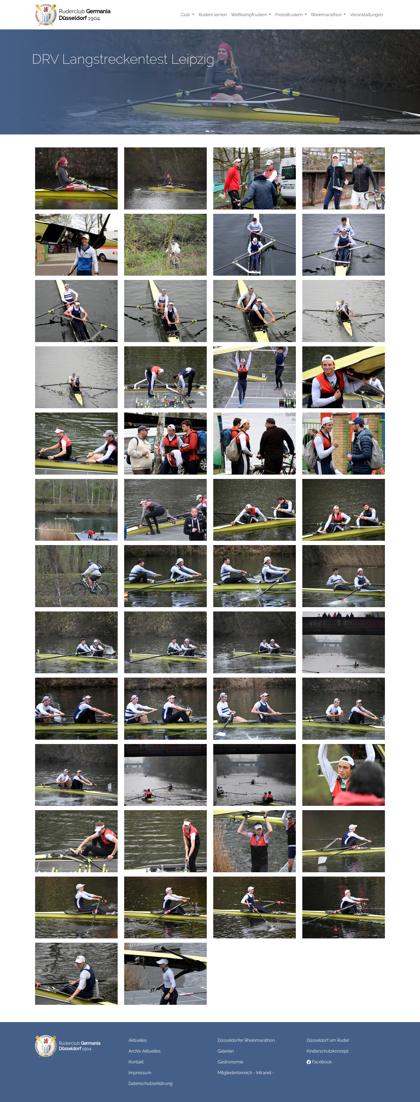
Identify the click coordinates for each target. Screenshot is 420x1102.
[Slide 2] (212, 131)
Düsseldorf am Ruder (328, 1040)
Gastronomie (230, 1061)
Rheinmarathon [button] (327, 14)
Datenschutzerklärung (150, 1083)
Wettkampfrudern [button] (249, 14)
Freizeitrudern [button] (289, 14)
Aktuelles (137, 1040)
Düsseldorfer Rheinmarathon (246, 1040)
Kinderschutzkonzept (327, 1051)
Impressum (139, 1072)
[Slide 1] (207, 131)
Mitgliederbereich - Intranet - (246, 1072)
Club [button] (186, 14)
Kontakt (136, 1061)
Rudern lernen (213, 14)
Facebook (319, 1061)
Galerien (226, 1051)
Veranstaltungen (366, 14)
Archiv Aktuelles (144, 1051)
